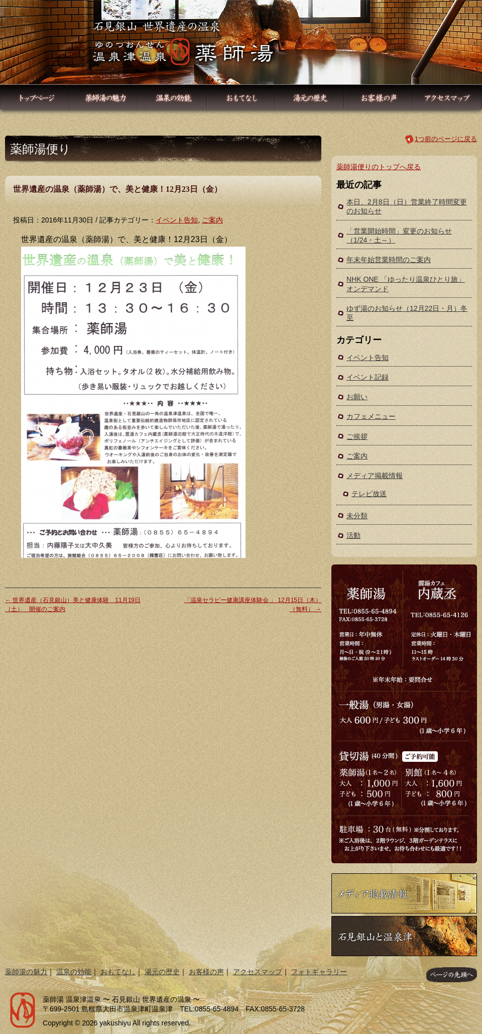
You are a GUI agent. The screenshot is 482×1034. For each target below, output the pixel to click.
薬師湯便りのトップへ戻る (378, 167)
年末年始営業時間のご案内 (388, 260)
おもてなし (118, 972)
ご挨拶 (357, 436)
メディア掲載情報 (374, 476)
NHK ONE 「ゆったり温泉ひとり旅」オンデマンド (405, 283)
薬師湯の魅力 (26, 972)
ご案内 (212, 220)
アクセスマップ (257, 972)
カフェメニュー (371, 416)
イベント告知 (177, 220)
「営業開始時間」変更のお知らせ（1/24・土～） (399, 235)
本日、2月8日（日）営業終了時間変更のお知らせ (406, 206)
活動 (353, 535)
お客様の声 (206, 972)
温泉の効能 (73, 972)
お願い (357, 397)
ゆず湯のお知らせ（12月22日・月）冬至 (406, 312)
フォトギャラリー (319, 972)
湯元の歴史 (162, 972)
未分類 (357, 516)
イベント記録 (367, 377)
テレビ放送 (369, 494)
